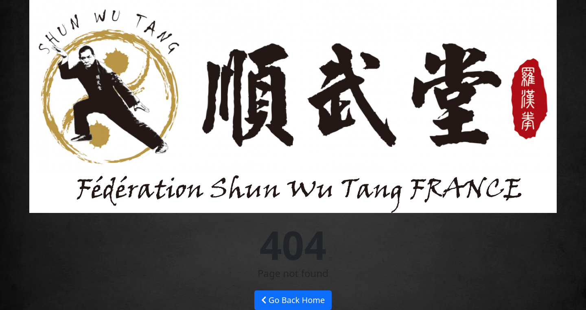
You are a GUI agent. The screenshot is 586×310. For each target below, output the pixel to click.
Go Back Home (293, 300)
